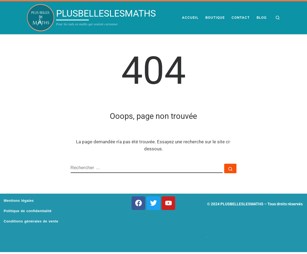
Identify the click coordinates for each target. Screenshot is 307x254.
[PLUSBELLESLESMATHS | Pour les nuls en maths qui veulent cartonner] (40, 17)
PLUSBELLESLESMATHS (241, 204)
